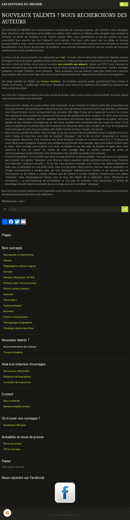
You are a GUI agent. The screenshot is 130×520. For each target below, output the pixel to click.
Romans (8, 271)
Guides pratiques (12, 305)
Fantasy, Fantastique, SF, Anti (19, 277)
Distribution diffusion (14, 425)
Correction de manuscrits (17, 382)
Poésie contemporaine (15, 317)
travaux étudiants (50, 81)
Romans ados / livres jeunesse (19, 283)
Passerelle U (10, 300)
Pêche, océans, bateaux (16, 288)
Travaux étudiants (13, 352)
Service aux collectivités (16, 371)
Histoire (7, 260)
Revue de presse (12, 443)
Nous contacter (11, 400)
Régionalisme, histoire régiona (19, 266)
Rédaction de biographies (17, 376)
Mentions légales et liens (16, 406)
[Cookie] (7, 513)
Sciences (8, 294)
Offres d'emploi (11, 449)
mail (62, 57)
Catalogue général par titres (18, 328)
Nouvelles (8, 311)
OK (124, 209)
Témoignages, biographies (17, 322)
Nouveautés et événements (18, 254)
